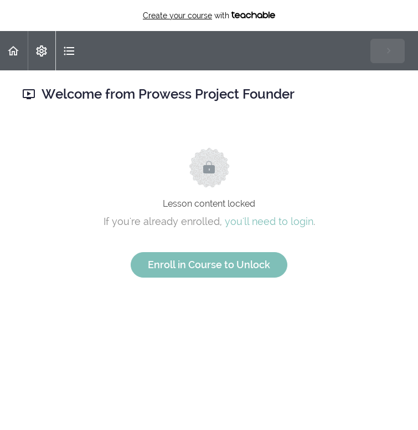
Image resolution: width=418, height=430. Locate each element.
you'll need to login (269, 221)
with (209, 15)
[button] (14, 50)
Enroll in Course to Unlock (209, 264)
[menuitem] (41, 50)
